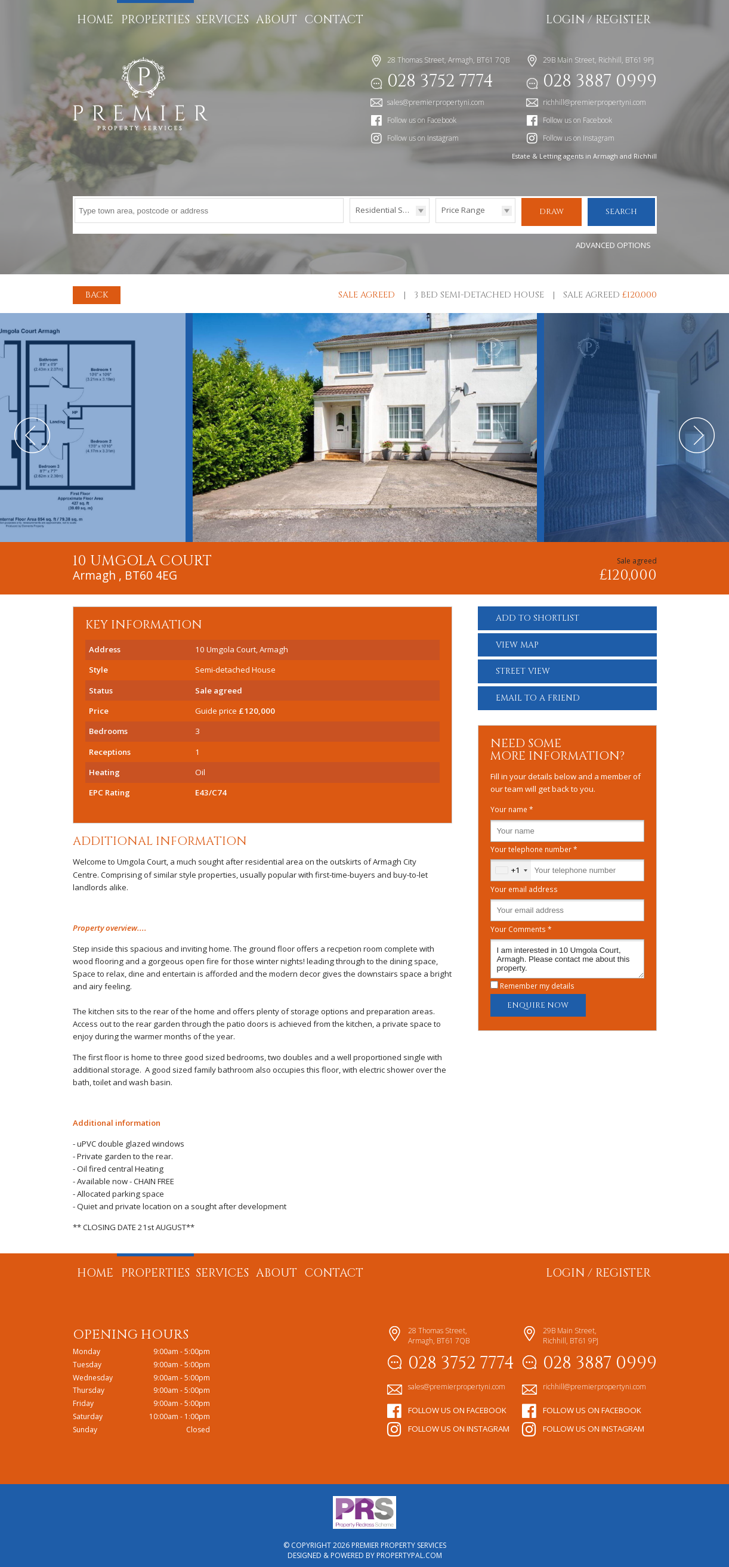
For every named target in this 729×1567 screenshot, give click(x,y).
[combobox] (511, 864)
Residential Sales (387, 210)
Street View (523, 665)
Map (517, 639)
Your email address (524, 883)
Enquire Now (538, 999)
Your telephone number (533, 843)
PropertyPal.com (409, 1549)
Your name (511, 804)
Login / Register (598, 19)
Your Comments (521, 923)
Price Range (463, 210)
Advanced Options (613, 239)
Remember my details (537, 979)
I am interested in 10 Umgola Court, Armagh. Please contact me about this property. (567, 953)
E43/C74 (211, 786)
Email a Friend (538, 692)
